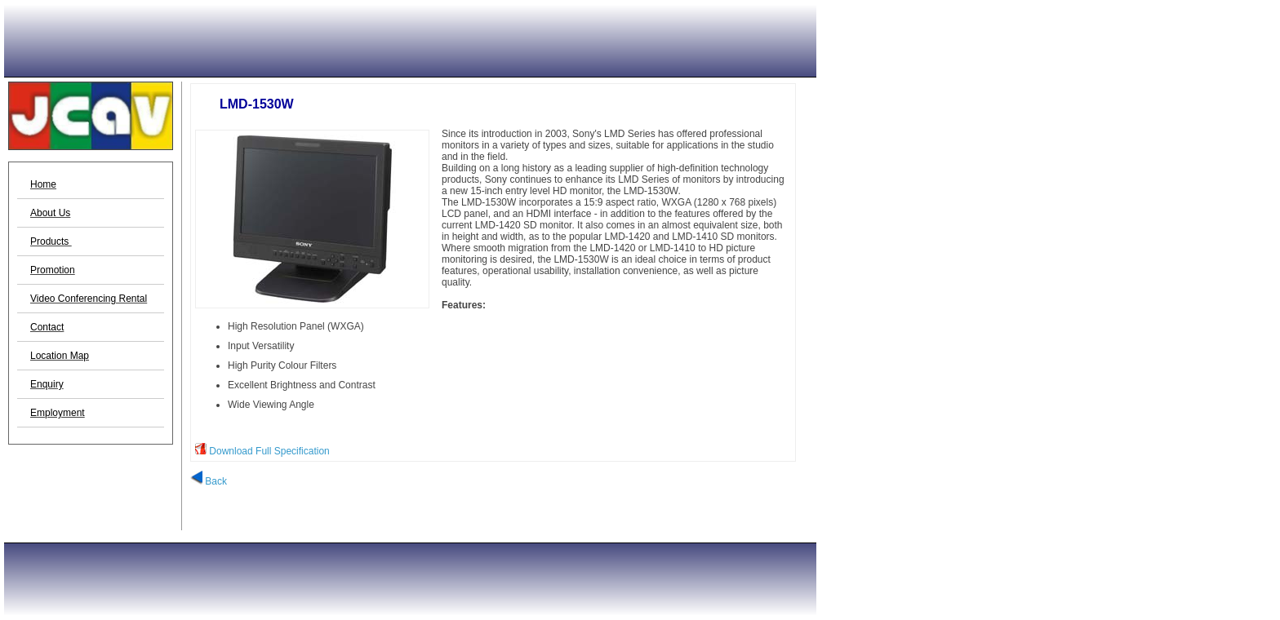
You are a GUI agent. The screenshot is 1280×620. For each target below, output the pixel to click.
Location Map (59, 355)
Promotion (52, 270)
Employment (57, 412)
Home (43, 184)
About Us (50, 213)
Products (51, 241)
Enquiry (47, 384)
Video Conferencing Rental (88, 298)
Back (208, 481)
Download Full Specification (269, 451)
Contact (47, 327)
